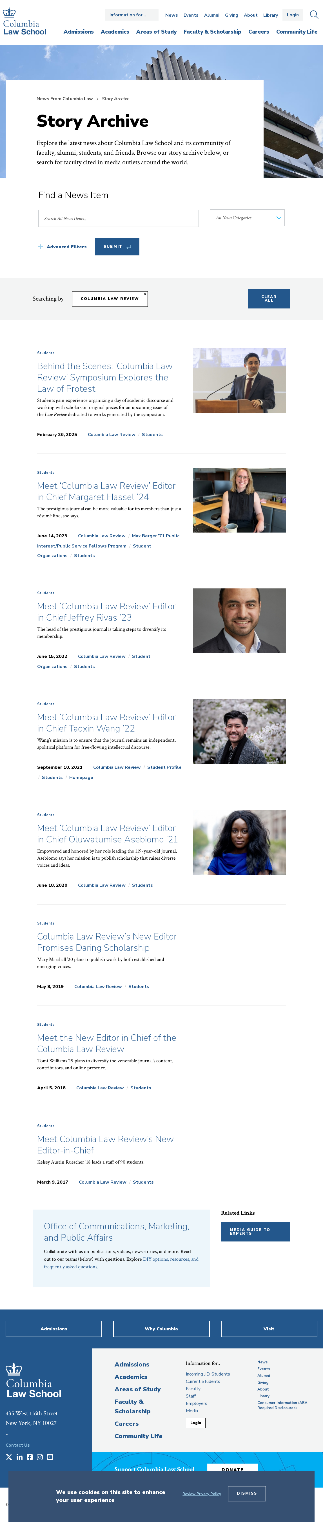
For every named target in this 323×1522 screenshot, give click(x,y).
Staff (191, 1396)
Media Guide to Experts (250, 1231)
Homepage (81, 777)
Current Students (203, 1381)
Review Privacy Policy (201, 1494)
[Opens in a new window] (9, 1457)
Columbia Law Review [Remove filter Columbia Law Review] (110, 298)
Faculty (193, 1389)
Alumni (211, 15)
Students (45, 353)
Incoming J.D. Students (208, 1374)
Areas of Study (138, 1389)
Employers (196, 1403)
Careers (127, 1424)
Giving (231, 15)
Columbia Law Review (111, 435)
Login (293, 15)
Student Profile (164, 767)
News (171, 15)
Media (192, 1411)
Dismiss (247, 1493)
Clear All (269, 298)
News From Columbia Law (65, 99)
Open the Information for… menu (132, 15)
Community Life (138, 1436)
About (251, 15)
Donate (233, 1470)
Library (270, 15)
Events (191, 15)
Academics (131, 1377)
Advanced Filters (67, 247)
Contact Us (18, 1445)
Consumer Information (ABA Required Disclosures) (282, 1405)
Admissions (132, 1364)
